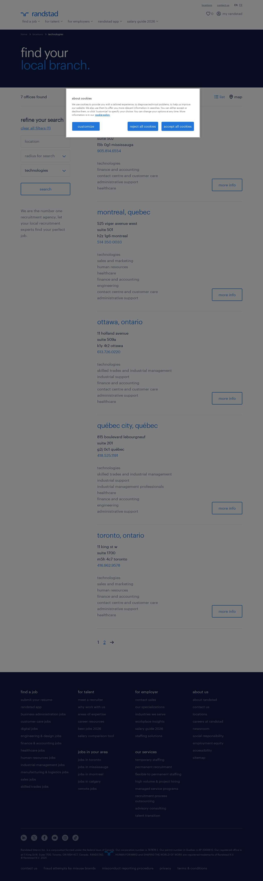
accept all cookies (178, 126)
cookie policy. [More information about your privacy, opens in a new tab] (102, 115)
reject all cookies (143, 126)
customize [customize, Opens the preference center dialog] (86, 126)
